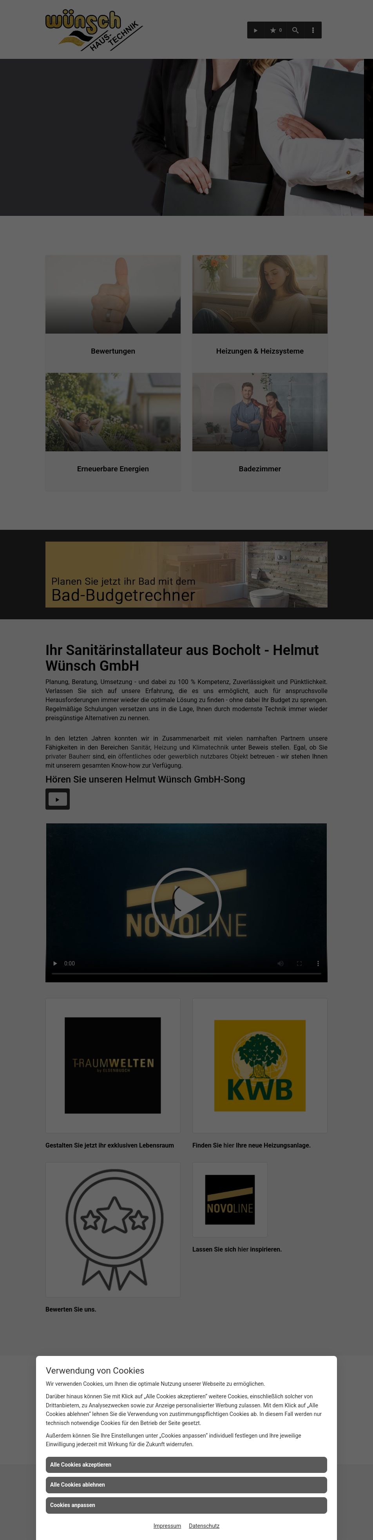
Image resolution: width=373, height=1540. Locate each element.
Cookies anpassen (72, 1505)
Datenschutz (204, 1526)
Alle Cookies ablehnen (77, 1485)
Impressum (167, 1526)
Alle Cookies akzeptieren (80, 1465)
